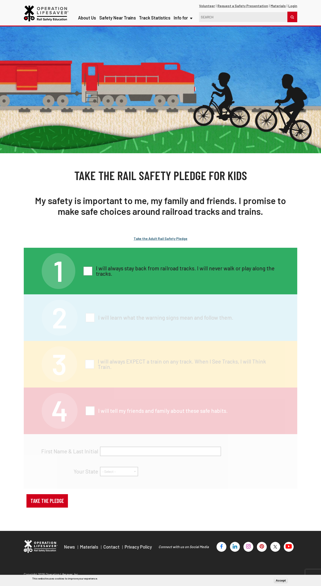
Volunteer (207, 6)
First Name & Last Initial (69, 451)
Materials (278, 6)
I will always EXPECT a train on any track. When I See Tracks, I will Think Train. (182, 364)
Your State (86, 471)
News (70, 546)
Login (292, 6)
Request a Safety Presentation (242, 6)
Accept (281, 580)
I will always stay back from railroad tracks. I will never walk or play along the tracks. (185, 271)
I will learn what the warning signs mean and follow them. (165, 317)
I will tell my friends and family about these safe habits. (163, 411)
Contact (111, 546)
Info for (183, 9)
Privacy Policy (138, 546)
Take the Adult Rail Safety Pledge (160, 238)
